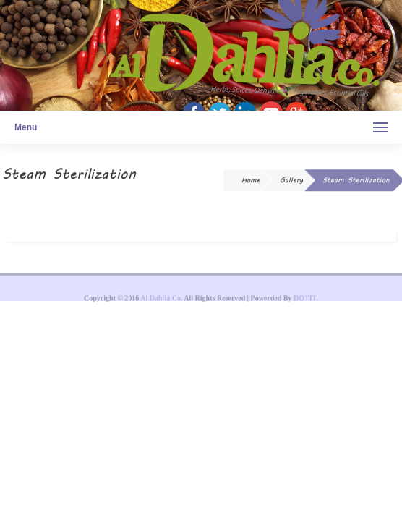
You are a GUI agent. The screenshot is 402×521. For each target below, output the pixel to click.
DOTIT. (306, 301)
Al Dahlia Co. (161, 301)
